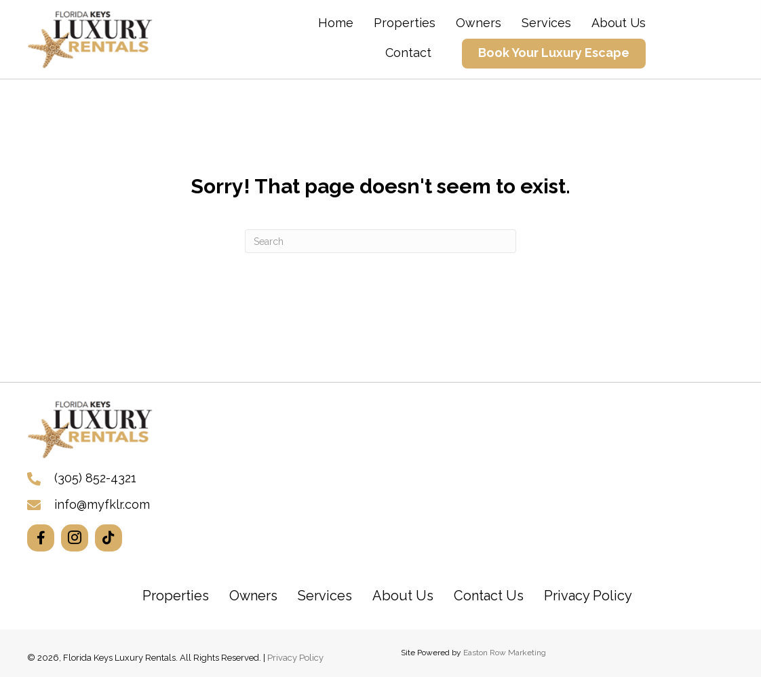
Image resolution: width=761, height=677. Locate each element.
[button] (40, 538)
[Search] (380, 241)
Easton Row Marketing (504, 652)
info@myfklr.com (102, 504)
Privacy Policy (295, 658)
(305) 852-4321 (95, 478)
